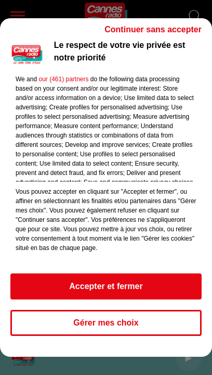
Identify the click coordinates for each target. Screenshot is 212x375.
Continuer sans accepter (153, 29)
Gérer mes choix (105, 322)
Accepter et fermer (105, 286)
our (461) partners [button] (63, 79)
